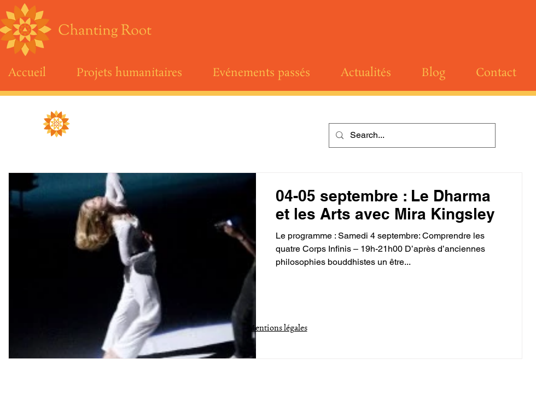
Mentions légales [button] (277, 327)
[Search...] (411, 135)
